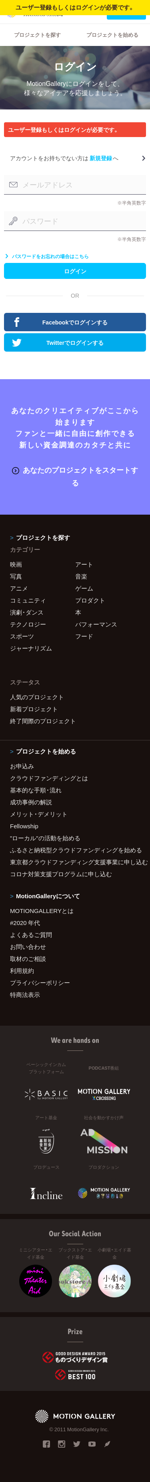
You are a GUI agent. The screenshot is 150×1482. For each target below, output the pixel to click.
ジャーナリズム (31, 648)
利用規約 (22, 970)
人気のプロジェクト (37, 696)
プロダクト (90, 600)
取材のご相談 (28, 958)
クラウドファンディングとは (49, 778)
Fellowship (24, 826)
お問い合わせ (28, 946)
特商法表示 (25, 994)
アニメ (19, 588)
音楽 (81, 576)
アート (84, 564)
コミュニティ (28, 600)
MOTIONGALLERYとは (42, 910)
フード (84, 636)
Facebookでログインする (60, 322)
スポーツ (22, 636)
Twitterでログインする (58, 342)
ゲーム (84, 588)
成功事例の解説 (31, 802)
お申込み (22, 766)
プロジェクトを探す (37, 34)
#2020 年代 (25, 922)
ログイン (75, 271)
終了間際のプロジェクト (43, 720)
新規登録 (101, 158)
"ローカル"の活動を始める (45, 838)
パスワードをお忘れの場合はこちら (46, 256)
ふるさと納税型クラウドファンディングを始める (75, 849)
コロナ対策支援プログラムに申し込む (61, 873)
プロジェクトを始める (112, 34)
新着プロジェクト (34, 708)
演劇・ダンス (27, 612)
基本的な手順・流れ (36, 790)
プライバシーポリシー (40, 982)
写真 (16, 576)
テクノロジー (28, 624)
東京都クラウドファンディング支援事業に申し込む (75, 861)
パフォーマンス (96, 624)
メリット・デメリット (39, 814)
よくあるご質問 (31, 934)
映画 (16, 564)
